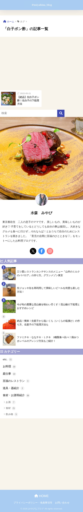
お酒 (11, 402)
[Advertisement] (41, 63)
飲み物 (12, 414)
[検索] (60, 113)
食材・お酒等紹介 (16, 395)
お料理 (9, 367)
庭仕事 (9, 374)
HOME (41, 496)
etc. (8, 359)
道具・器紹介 (13, 388)
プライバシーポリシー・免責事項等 (33, 502)
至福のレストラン (16, 381)
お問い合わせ (62, 502)
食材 (11, 408)
